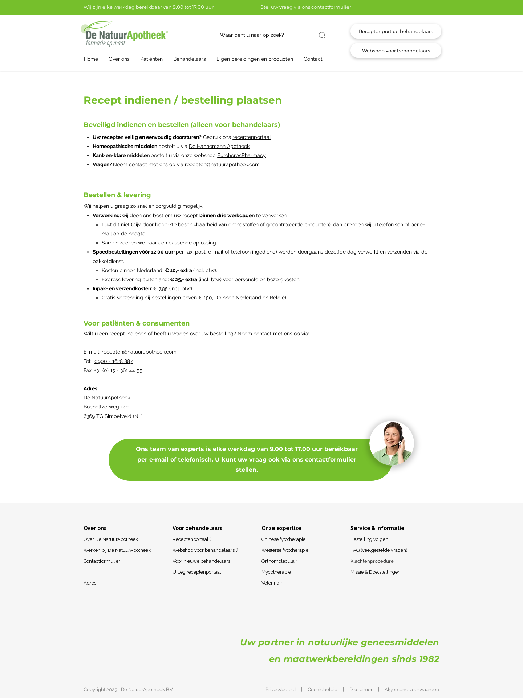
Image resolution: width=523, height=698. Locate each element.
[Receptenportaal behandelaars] (395, 31)
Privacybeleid (280, 689)
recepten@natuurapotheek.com (222, 164)
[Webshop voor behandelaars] (395, 50)
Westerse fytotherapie (285, 550)
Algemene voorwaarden (412, 689)
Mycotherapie (276, 572)
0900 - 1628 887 (113, 361)
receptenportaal (251, 137)
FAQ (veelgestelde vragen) (379, 550)
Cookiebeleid (322, 689)
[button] (122, 59)
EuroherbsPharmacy (241, 155)
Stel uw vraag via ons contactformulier (306, 7)
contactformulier (330, 459)
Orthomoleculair (279, 561)
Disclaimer (361, 689)
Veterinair (272, 583)
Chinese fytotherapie (283, 539)
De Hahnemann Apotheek (219, 146)
